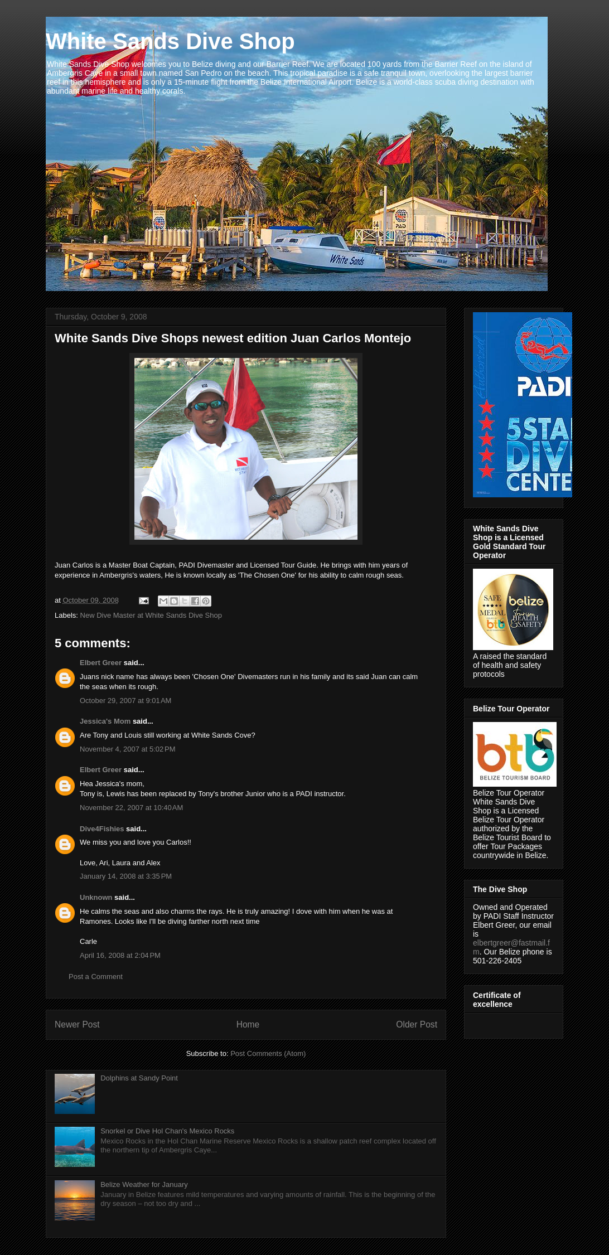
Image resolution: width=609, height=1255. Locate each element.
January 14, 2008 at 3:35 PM (126, 876)
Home (248, 1024)
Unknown (96, 897)
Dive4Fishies (102, 829)
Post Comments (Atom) (268, 1053)
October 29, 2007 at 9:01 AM (125, 700)
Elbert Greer (101, 662)
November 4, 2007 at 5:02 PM (128, 749)
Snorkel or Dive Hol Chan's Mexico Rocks (167, 1131)
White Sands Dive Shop (170, 41)
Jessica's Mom (105, 721)
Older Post (416, 1024)
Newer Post (77, 1024)
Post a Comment (96, 976)
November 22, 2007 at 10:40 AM (131, 807)
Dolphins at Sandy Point (139, 1078)
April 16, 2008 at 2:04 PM (120, 955)
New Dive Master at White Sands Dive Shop (151, 615)
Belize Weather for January (144, 1184)
